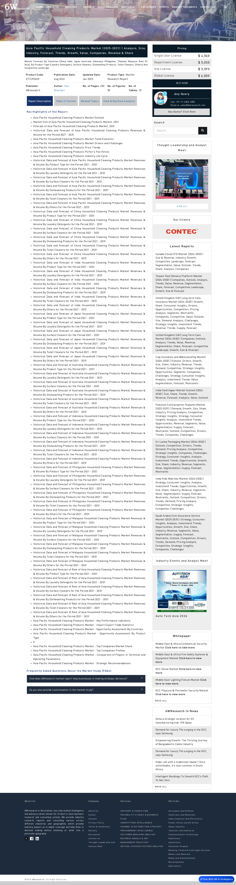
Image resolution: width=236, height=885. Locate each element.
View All (182, 206)
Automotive (174, 846)
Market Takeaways (187, 7)
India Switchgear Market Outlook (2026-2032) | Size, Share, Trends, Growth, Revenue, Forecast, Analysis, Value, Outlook (182, 398)
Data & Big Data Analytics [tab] (122, 101)
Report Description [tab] (40, 101)
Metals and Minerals (179, 858)
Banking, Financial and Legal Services (189, 854)
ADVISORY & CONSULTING (134, 815)
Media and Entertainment (182, 862)
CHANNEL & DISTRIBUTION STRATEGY (140, 831)
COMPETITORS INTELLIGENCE (136, 827)
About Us (65, 7)
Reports (94, 7)
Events (167, 7)
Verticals (134, 7)
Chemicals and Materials (182, 819)
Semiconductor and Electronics (185, 823)
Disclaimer (94, 838)
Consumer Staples (178, 850)
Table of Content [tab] (67, 101)
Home (52, 7)
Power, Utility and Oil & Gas (183, 827)
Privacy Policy (96, 827)
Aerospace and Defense (181, 815)
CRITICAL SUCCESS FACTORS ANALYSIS (141, 850)
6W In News (151, 7)
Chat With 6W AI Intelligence (216, 879)
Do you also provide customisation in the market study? (86, 689)
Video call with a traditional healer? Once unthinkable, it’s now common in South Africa (181, 769)
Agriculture (174, 870)
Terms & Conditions (99, 831)
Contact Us (210, 7)
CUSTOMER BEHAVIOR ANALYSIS (137, 838)
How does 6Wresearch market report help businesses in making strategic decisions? (86, 678)
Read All (161, 705)
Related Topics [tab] (92, 101)
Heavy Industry (176, 831)
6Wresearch (38, 883)
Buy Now (182, 83)
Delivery (92, 834)
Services (80, 7)
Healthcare (174, 842)
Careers (92, 823)
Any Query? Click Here (182, 112)
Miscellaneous (176, 866)
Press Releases (114, 7)
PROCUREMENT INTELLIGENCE (136, 834)
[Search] (202, 130)
